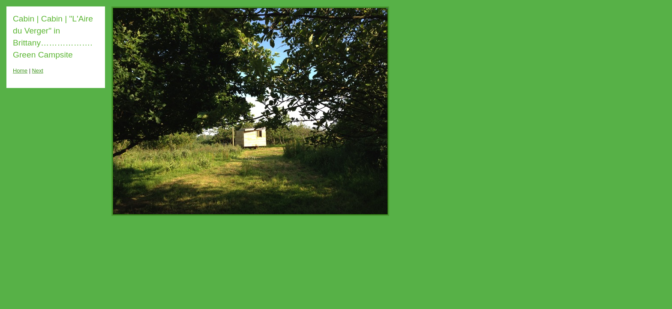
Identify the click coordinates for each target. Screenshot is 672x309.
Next (37, 70)
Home (20, 70)
